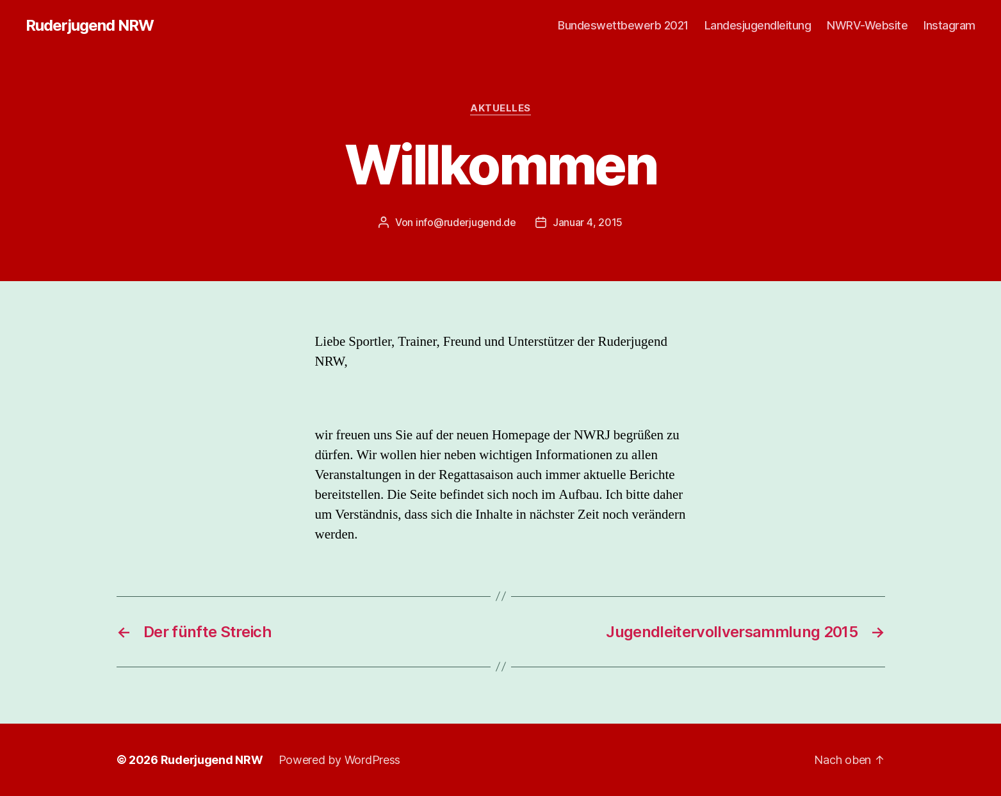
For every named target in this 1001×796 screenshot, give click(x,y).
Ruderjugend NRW (90, 25)
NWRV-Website (867, 25)
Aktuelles (500, 108)
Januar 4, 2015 (588, 222)
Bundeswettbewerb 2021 (623, 25)
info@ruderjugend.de (466, 222)
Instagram (949, 25)
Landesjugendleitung (757, 25)
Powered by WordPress (340, 760)
